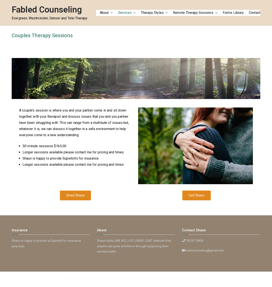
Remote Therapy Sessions (195, 13)
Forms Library (233, 13)
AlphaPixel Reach (198, 279)
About (106, 13)
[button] (111, 13)
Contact (254, 13)
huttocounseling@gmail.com (204, 250)
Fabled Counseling (47, 10)
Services (127, 13)
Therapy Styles (154, 13)
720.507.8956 (194, 240)
